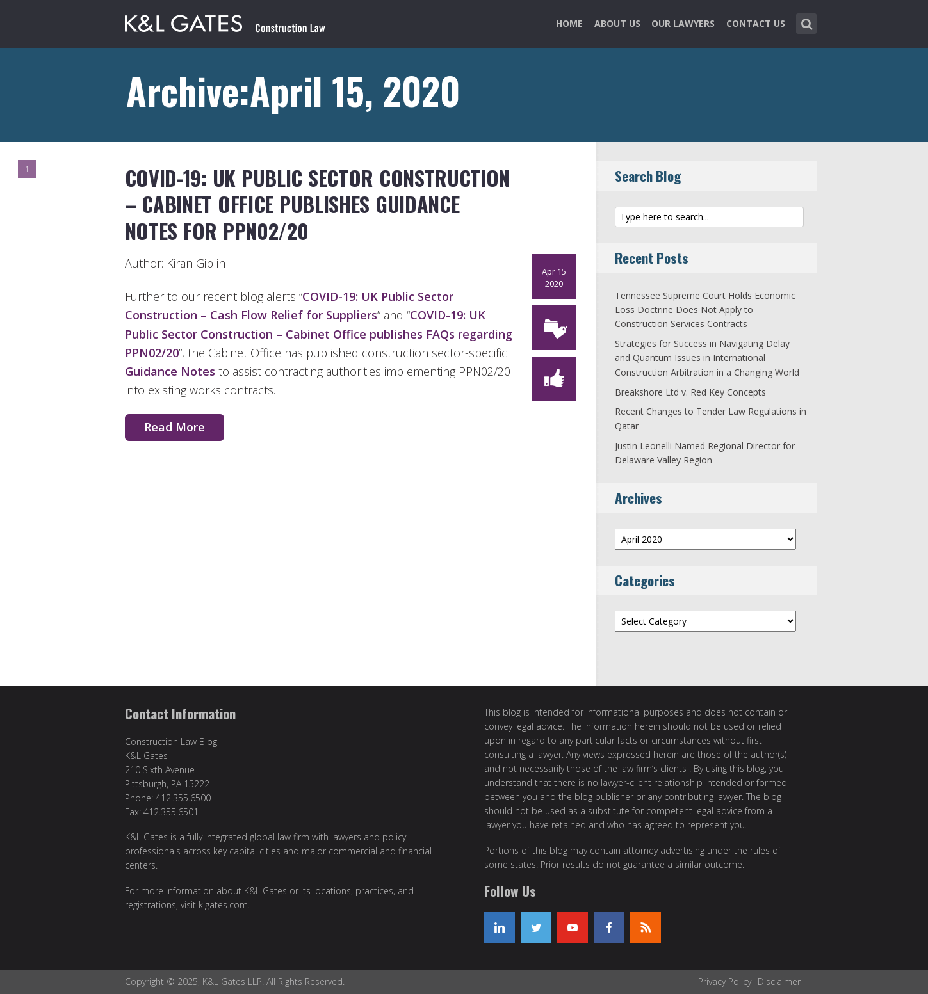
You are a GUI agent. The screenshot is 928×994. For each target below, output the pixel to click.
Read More (174, 427)
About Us (617, 23)
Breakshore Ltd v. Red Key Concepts (690, 392)
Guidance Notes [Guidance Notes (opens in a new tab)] (170, 371)
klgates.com (223, 905)
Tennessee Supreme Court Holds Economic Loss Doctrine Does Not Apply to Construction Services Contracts (705, 309)
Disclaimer (779, 981)
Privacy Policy (724, 981)
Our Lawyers (683, 23)
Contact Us (755, 23)
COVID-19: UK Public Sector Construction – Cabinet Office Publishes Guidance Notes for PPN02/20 (317, 204)
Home (569, 23)
